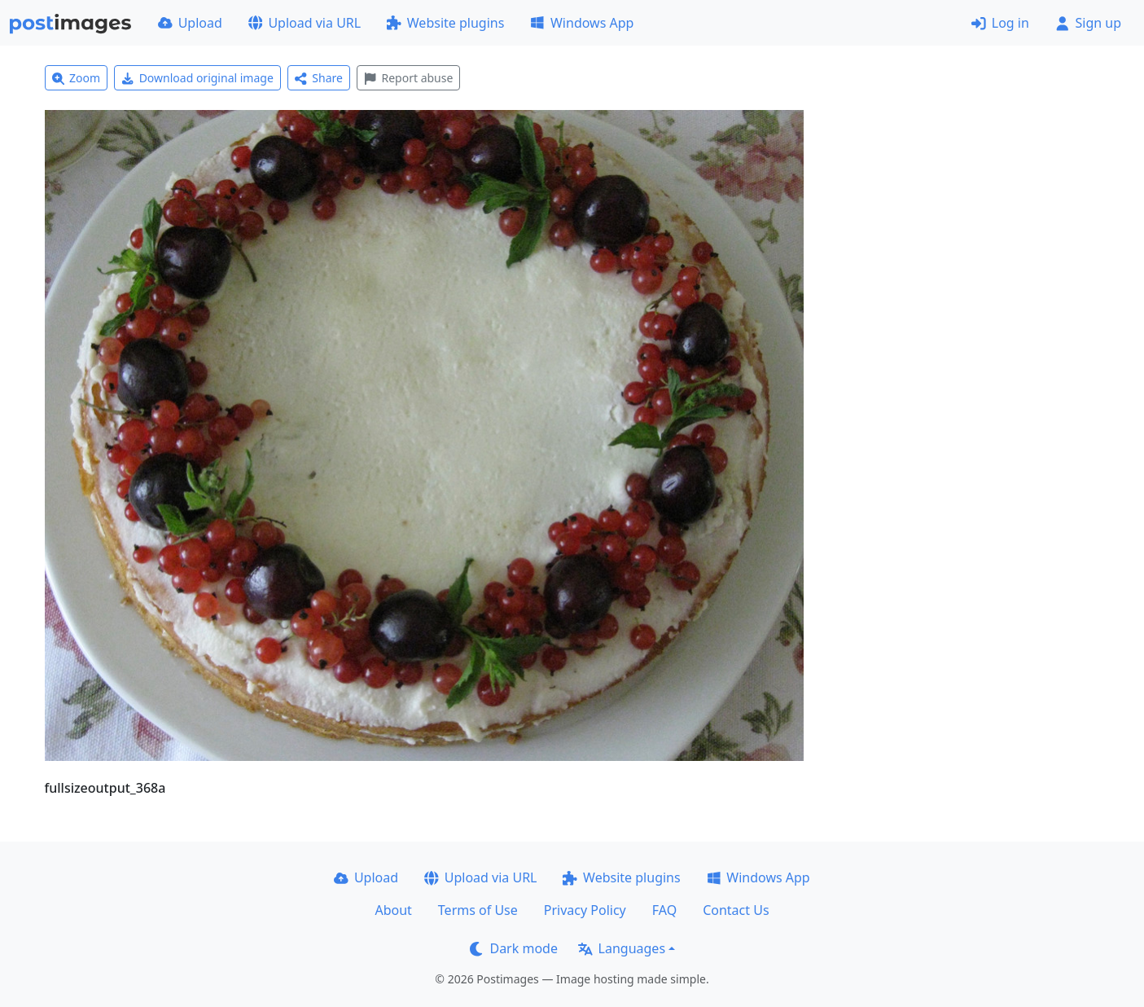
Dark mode (514, 948)
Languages (621, 948)
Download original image (197, 78)
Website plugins (445, 23)
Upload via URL (304, 23)
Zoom (76, 78)
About (393, 910)
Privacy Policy (585, 910)
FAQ (664, 910)
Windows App (581, 23)
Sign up (1088, 23)
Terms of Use (478, 910)
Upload (190, 23)
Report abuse (408, 78)
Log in (1000, 23)
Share (319, 78)
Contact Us (736, 910)
